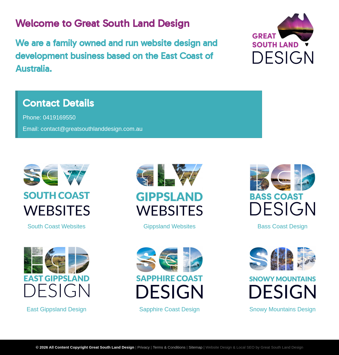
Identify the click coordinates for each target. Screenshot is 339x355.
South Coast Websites (56, 226)
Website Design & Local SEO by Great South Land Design (254, 347)
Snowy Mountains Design (282, 309)
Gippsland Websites (169, 226)
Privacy (143, 347)
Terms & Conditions (169, 347)
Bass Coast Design (282, 226)
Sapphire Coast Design (169, 309)
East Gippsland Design (56, 309)
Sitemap (195, 347)
